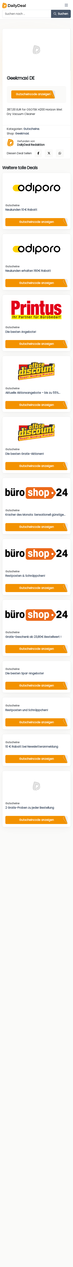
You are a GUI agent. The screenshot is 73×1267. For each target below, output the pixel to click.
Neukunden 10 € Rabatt (21, 210)
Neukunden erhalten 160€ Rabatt (28, 271)
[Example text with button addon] (26, 14)
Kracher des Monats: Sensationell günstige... (35, 515)
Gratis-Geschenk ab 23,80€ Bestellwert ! (33, 637)
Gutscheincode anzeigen (33, 94)
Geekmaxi (22, 133)
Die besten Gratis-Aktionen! (24, 454)
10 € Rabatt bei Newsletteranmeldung (31, 747)
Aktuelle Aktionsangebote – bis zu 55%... (32, 393)
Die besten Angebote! (20, 332)
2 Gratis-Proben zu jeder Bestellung (29, 808)
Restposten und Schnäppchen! (26, 710)
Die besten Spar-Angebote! (24, 673)
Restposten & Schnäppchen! (25, 576)
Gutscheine (31, 129)
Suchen (61, 14)
